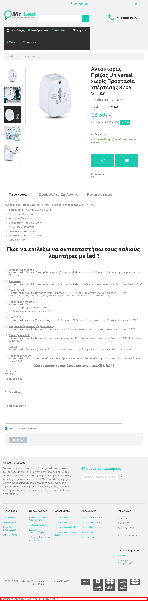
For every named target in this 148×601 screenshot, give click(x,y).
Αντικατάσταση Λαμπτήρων (37, 518)
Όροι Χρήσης (10, 535)
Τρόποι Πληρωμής (91, 522)
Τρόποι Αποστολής (91, 527)
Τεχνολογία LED (37, 525)
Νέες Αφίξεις (31, 56)
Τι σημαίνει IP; (62, 522)
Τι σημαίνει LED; (63, 517)
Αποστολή (18, 439)
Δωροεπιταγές (89, 532)
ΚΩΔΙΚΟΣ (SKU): (100, 100)
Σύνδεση (122, 555)
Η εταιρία (8, 517)
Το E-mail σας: (14, 392)
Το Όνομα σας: (14, 378)
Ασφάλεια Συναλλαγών (9, 528)
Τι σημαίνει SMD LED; (66, 527)
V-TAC (105, 107)
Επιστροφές (87, 537)
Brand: (94, 107)
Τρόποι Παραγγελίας (92, 517)
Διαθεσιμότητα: (99, 134)
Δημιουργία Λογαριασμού (125, 562)
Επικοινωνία (9, 522)
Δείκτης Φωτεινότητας (37, 531)
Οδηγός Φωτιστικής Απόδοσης (40, 538)
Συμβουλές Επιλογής (58, 194)
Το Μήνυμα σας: (14, 405)
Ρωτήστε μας (99, 194)
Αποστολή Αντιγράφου (21, 428)
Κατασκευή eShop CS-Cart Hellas (51, 582)
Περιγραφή (19, 194)
